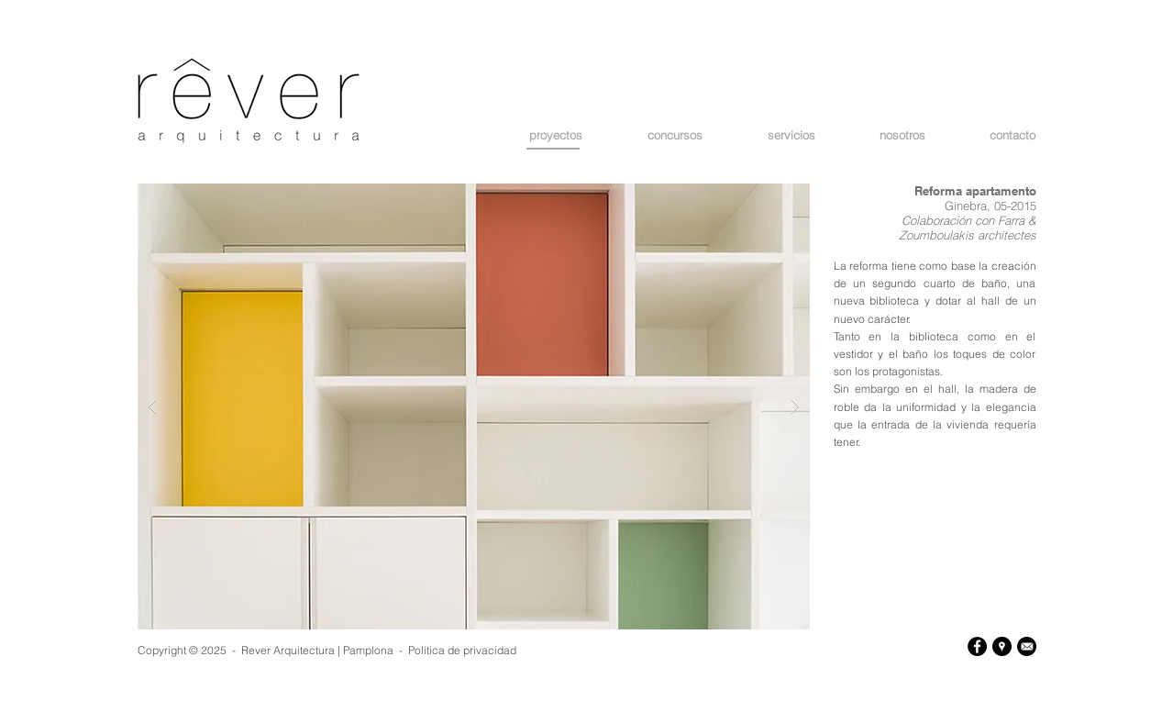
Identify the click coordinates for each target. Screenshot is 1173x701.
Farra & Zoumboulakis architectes (967, 227)
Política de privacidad (462, 650)
